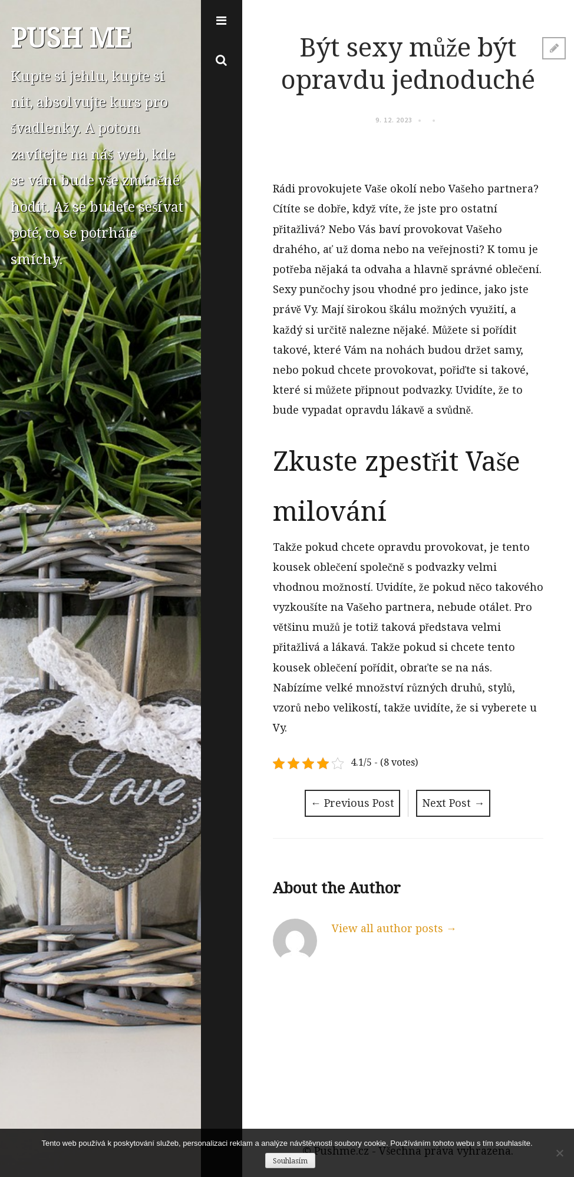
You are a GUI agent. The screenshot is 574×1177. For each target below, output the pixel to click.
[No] (559, 1153)
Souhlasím (290, 1161)
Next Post (453, 803)
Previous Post (352, 803)
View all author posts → (394, 928)
